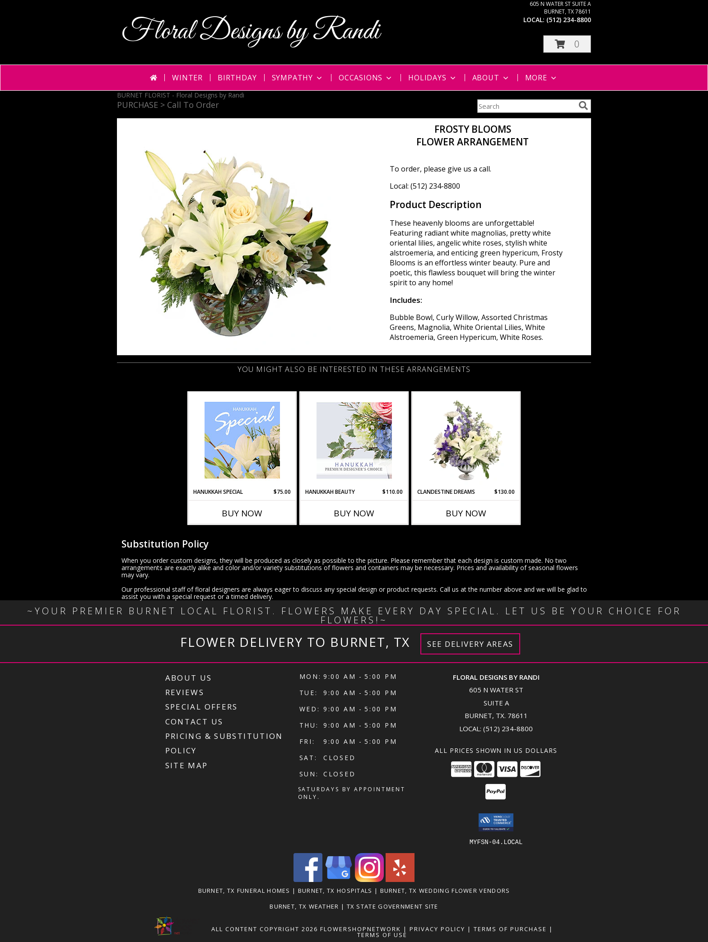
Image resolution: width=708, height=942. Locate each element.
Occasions (366, 78)
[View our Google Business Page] (338, 879)
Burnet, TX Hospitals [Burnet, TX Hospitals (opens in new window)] (335, 890)
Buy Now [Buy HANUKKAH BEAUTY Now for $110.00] (354, 513)
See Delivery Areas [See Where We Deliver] (470, 644)
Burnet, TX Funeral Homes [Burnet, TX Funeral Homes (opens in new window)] (244, 890)
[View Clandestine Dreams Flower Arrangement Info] (466, 440)
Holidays (432, 78)
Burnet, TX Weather (304, 906)
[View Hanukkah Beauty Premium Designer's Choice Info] (354, 440)
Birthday (237, 78)
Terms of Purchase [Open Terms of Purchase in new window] (510, 928)
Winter (187, 78)
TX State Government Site (392, 906)
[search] (583, 106)
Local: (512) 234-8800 (425, 186)
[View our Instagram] (369, 879)
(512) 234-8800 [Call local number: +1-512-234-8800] (568, 19)
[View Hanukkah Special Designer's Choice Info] (242, 440)
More (541, 78)
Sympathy (298, 78)
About (491, 78)
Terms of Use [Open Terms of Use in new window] (382, 934)
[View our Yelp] (400, 879)
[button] (567, 44)
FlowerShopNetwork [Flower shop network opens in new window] (360, 928)
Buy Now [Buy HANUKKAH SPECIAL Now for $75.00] (242, 513)
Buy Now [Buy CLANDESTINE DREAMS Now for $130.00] (466, 513)
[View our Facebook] (307, 879)
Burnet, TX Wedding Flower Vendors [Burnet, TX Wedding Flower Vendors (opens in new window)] (445, 890)
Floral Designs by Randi (250, 32)
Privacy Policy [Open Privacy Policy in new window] (437, 928)
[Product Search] (526, 106)
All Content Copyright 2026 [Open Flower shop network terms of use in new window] (264, 928)
